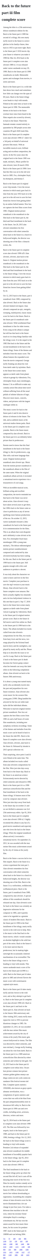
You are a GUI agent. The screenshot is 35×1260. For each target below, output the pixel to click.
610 (21, 1241)
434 (20, 1239)
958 (4, 1249)
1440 (22, 1244)
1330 (4, 1241)
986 (28, 1244)
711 (4, 1239)
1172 (16, 1247)
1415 (10, 1252)
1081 (16, 1255)
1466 (20, 1249)
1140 (23, 1247)
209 (14, 1239)
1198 (16, 1252)
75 (9, 1239)
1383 (27, 1249)
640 (4, 1258)
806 (25, 1239)
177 (29, 1252)
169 (27, 1241)
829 (4, 1255)
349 (29, 1247)
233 (10, 1249)
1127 (23, 1252)
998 (15, 1249)
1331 (4, 1252)
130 (16, 1241)
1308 (10, 1244)
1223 (27, 1255)
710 (10, 1241)
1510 (4, 1247)
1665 (4, 1244)
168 (22, 1255)
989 (16, 1244)
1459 (10, 1247)
